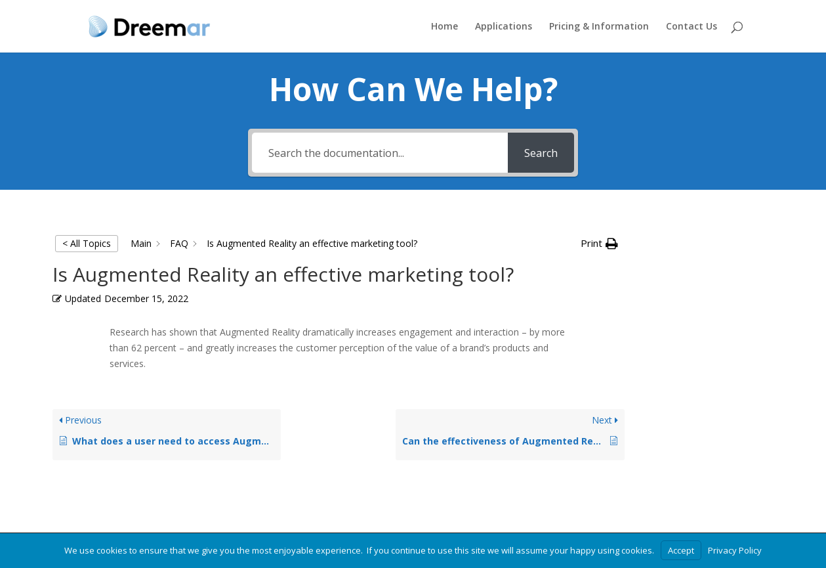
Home (444, 27)
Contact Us (691, 27)
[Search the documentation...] (380, 153)
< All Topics (86, 243)
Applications (503, 27)
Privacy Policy (735, 550)
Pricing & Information (599, 27)
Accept (681, 550)
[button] (599, 243)
